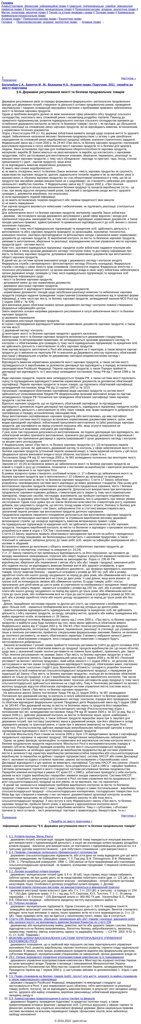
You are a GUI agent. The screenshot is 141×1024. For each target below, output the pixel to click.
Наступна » (128, 78)
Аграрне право (11, 18)
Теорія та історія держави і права (70, 12)
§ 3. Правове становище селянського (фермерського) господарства (53, 852)
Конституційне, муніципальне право (48, 9)
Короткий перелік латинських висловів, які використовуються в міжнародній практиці (64, 887)
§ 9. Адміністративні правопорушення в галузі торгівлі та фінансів (52, 998)
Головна (6, 21)
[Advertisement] (70, 48)
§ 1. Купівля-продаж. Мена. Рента (31, 836)
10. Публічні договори (23, 903)
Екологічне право (70, 18)
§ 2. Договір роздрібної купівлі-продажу (34, 871)
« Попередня (9, 78)
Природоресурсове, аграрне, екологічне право (105, 9)
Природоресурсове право (39, 18)
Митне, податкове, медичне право (23, 12)
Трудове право (105, 12)
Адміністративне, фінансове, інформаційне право (33, 6)
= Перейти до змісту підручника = (71, 821)
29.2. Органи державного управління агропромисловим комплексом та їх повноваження (66, 957)
